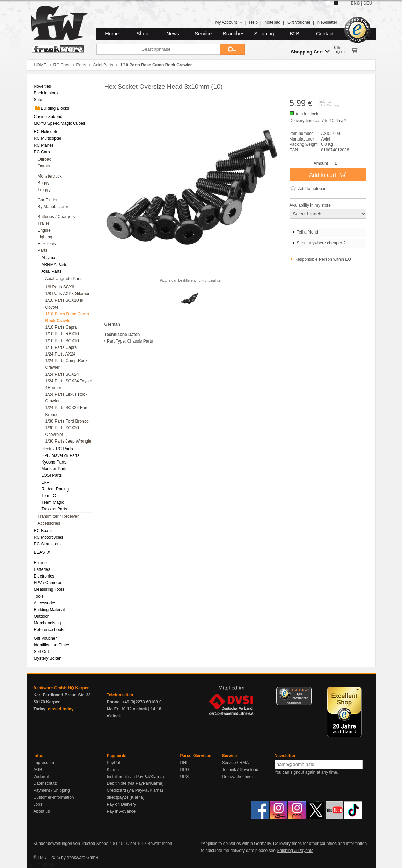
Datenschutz (45, 783)
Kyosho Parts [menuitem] (54, 462)
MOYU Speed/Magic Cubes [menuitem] (59, 123)
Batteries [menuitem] (42, 569)
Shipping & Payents (295, 850)
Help (253, 22)
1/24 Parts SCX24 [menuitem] (62, 374)
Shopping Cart (310, 52)
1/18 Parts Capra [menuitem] (61, 347)
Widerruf (41, 776)
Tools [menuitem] (39, 596)
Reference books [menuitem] (50, 629)
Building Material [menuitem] (49, 609)
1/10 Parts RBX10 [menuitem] (62, 333)
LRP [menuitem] (46, 482)
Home (112, 33)
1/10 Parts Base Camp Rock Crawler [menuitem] (67, 317)
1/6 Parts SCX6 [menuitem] (59, 287)
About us (42, 811)
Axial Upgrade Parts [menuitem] (64, 278)
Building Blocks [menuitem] (51, 108)
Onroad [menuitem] (45, 166)
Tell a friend (305, 232)
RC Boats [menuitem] (43, 530)
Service (203, 33)
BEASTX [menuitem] (42, 552)
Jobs (38, 804)
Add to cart (327, 174)
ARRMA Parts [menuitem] (54, 264)
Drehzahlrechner (237, 776)
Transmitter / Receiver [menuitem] (58, 516)
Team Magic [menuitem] (53, 502)
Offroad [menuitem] (45, 159)
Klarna (113, 769)
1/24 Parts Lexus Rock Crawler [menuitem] (66, 397)
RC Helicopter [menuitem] (47, 131)
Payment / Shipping (52, 790)
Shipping (264, 33)
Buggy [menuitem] (44, 182)
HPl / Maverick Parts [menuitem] (61, 455)
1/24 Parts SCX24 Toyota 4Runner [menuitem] (69, 384)
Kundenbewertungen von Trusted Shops (71, 843)
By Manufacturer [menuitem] (53, 206)
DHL (184, 762)
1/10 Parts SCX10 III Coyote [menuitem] (64, 303)
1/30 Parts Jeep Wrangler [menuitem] (69, 441)
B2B (294, 33)
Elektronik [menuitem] (47, 243)
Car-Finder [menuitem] (48, 200)
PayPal (113, 762)
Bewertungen (159, 843)
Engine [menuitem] (44, 230)
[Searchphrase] (158, 49)
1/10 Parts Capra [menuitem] (61, 327)
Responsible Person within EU (323, 259)
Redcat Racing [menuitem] (55, 489)
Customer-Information (54, 797)
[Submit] (232, 49)
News (173, 33)
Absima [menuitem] (49, 257)
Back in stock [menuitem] (46, 93)
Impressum (44, 762)
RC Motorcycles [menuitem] (49, 537)
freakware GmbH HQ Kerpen (62, 688)
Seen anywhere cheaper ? (319, 243)
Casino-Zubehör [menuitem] (49, 116)
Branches (233, 33)
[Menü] (307, 691)
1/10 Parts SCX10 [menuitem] (62, 340)
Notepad (272, 22)
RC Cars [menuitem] (42, 152)
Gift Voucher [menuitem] (45, 638)
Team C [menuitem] (49, 495)
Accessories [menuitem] (49, 523)
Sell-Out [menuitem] (41, 651)
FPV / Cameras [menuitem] (48, 582)
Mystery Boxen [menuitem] (47, 658)
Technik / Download (240, 769)
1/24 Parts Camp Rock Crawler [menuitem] (66, 364)
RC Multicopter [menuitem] (47, 138)
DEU (367, 3)
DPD (184, 769)
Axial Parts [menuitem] (51, 271)
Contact (325, 33)
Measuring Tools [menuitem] (49, 589)
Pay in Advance (121, 811)
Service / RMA (235, 762)
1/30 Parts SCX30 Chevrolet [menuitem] (62, 431)
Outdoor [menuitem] (41, 616)
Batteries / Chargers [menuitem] (56, 216)
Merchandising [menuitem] (47, 622)
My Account (228, 22)
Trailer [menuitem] (44, 223)
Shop (142, 33)
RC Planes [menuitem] (44, 145)
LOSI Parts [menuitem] (52, 475)
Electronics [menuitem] (44, 576)
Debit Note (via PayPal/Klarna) (135, 783)
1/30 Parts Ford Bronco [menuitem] (67, 421)
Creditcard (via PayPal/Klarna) (135, 790)
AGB (38, 769)
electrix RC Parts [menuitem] (57, 448)
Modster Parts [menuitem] (55, 468)
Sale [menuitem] (38, 99)
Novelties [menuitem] (42, 86)
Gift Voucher (298, 22)
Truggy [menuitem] (44, 189)
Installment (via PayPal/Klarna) (135, 776)
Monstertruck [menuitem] (50, 176)
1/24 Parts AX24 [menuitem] (60, 354)
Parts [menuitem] (42, 250)
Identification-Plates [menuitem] (52, 645)
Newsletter (327, 22)
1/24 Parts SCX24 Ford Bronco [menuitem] (67, 411)
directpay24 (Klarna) (126, 797)
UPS (184, 776)
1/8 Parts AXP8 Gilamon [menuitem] (67, 293)
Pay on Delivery (121, 804)
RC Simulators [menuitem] (47, 543)
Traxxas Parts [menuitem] (54, 509)
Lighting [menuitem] (45, 237)
